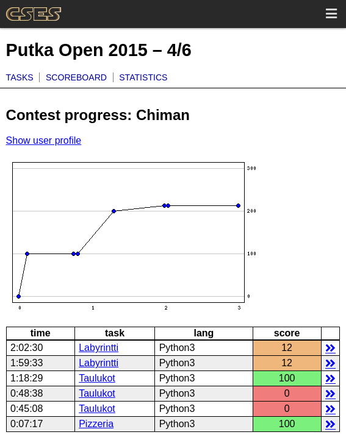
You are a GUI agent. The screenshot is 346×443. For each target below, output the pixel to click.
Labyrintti (98, 347)
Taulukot (97, 378)
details (330, 347)
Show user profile (44, 140)
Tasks (20, 77)
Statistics (143, 77)
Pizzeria (96, 424)
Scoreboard (76, 77)
